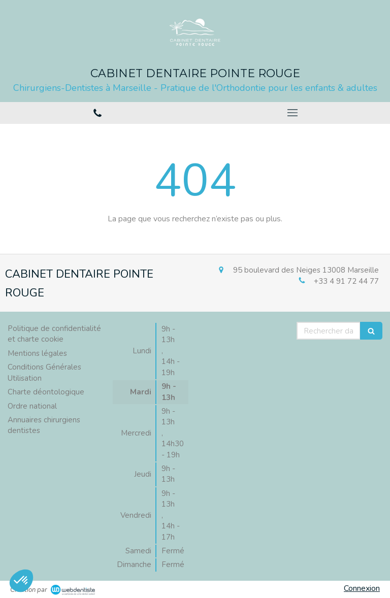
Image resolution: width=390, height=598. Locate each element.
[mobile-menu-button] (292, 113)
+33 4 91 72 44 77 (346, 281)
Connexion (362, 588)
